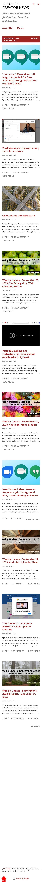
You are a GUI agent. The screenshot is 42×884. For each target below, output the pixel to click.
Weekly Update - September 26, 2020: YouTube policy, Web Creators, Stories (20, 283)
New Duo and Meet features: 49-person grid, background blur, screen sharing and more (20, 492)
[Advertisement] (21, 801)
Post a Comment (20, 105)
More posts (35, 726)
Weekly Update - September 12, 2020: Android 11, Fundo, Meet (20, 560)
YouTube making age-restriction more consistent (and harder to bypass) (18, 354)
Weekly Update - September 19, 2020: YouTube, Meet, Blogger (20, 423)
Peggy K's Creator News (15, 6)
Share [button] (5, 105)
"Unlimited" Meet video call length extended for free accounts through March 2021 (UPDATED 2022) (19, 79)
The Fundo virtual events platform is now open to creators (17, 626)
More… (20, 28)
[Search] (34, 3)
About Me (7, 28)
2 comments (17, 583)
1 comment (17, 518)
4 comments (17, 651)
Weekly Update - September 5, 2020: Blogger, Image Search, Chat (19, 693)
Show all (35, 38)
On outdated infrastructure (18, 215)
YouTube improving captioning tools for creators (20, 149)
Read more (8, 108)
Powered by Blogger (21, 878)
